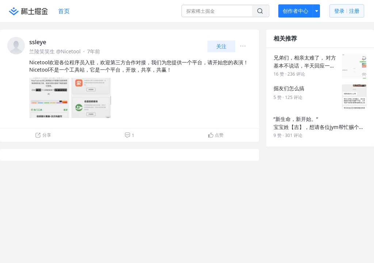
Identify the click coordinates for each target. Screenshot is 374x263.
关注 (221, 46)
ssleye (37, 42)
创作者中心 (295, 10)
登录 (346, 11)
